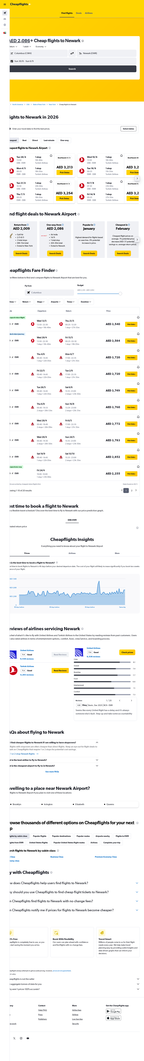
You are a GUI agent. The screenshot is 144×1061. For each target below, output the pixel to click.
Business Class (63, 850)
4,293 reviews (36, 661)
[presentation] (92, 41)
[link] (30, 257)
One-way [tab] (74, 140)
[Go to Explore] (4, 25)
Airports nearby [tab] (112, 823)
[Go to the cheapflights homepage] (20, 4)
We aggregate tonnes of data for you (78, 977)
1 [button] (126, 477)
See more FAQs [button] (58, 758)
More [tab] (118, 540)
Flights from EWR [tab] (44, 829)
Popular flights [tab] (49, 823)
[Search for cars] (4, 19)
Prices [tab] (35, 540)
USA (37, 104)
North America (27, 104)
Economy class (22, 854)
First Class (20, 850)
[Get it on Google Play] (115, 1004)
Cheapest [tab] (21, 140)
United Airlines (36, 637)
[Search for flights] (4, 13)
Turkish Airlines (36, 653)
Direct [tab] (44, 140)
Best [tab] (34, 140)
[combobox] (50, 46)
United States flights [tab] (67, 829)
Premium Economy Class (109, 850)
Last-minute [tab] (58, 140)
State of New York (48, 104)
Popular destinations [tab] (71, 823)
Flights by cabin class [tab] (27, 823)
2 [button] (131, 477)
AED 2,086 (28, 40)
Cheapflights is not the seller (78, 972)
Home (16, 104)
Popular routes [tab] (92, 823)
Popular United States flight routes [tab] (97, 829)
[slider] (125, 297)
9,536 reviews (36, 645)
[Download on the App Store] (115, 1011)
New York (61, 104)
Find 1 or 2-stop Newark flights (31, 740)
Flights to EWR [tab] (23, 829)
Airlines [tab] (76, 540)
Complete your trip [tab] (25, 836)
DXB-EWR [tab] (77, 506)
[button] (5, 4)
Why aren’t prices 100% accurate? (78, 982)
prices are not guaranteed (71, 964)
